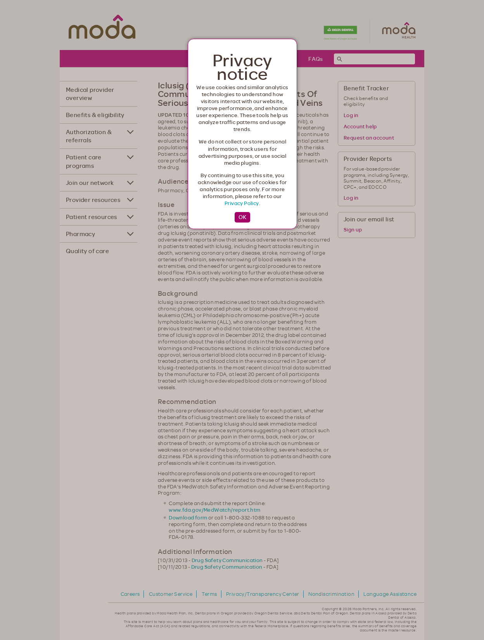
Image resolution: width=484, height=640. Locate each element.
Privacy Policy (242, 203)
